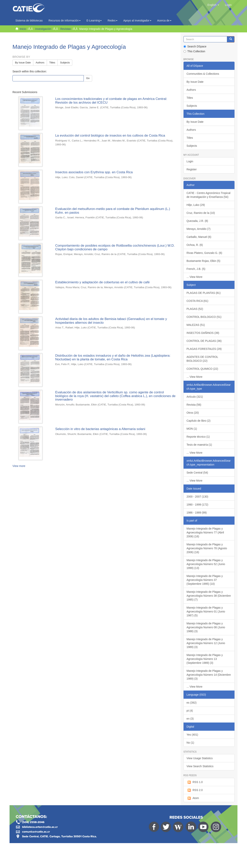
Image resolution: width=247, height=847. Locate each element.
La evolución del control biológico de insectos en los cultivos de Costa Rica (110, 135)
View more (18, 465)
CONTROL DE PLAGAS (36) (204, 340)
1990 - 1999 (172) (197, 504)
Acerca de (164, 20)
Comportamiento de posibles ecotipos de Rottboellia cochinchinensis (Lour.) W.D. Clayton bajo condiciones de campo (115, 247)
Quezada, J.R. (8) (197, 220)
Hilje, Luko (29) (196, 204)
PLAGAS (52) (195, 308)
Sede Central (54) (197, 472)
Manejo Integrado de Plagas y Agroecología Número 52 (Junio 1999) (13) (206, 564)
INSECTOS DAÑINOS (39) (203, 332)
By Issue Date (23, 62)
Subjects (65, 62)
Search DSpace (194, 46)
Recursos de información (65, 20)
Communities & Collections (203, 73)
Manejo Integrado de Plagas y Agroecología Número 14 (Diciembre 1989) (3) (209, 674)
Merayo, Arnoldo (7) (199, 228)
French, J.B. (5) (196, 268)
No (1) (190, 742)
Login (190, 161)
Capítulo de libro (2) (199, 420)
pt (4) (190, 710)
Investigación (43, 28)
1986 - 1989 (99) (197, 512)
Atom (193, 798)
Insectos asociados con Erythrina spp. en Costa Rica (94, 172)
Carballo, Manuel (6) (199, 236)
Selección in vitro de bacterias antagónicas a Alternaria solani (100, 429)
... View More (194, 276)
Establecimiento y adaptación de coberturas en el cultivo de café (102, 282)
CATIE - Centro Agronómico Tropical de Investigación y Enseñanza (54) (208, 194)
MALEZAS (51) (196, 324)
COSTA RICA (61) (197, 300)
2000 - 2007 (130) (197, 496)
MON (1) (192, 428)
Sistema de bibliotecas (29, 20)
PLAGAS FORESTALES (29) (204, 348)
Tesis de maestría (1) (199, 444)
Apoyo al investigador (137, 20)
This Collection (194, 51)
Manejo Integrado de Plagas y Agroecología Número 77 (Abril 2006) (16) (205, 532)
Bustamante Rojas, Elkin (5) (204, 260)
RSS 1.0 (195, 782)
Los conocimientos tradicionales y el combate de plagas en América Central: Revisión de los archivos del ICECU (111, 100)
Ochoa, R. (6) (195, 244)
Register (192, 169)
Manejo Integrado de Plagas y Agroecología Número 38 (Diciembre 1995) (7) (209, 595)
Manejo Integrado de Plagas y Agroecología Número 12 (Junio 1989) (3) (206, 643)
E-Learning (94, 20)
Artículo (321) (195, 396)
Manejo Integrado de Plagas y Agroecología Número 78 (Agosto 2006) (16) (207, 548)
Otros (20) (193, 412)
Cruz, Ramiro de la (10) (201, 212)
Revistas (65, 28)
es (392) (192, 702)
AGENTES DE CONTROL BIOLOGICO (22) (202, 358)
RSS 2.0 (195, 790)
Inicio (23, 28)
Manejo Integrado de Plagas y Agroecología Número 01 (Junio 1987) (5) (206, 611)
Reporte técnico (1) (198, 436)
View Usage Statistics (200, 758)
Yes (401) (192, 734)
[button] (213, 5)
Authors (40, 62)
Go (87, 78)
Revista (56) (194, 404)
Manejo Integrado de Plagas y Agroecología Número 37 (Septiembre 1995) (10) (205, 579)
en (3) (190, 718)
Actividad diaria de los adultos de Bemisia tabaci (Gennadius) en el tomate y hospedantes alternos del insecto (111, 320)
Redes (112, 20)
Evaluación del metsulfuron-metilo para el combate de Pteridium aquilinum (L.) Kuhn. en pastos (112, 210)
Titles (52, 62)
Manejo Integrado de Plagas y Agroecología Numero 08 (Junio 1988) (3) (206, 627)
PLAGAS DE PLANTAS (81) (204, 292)
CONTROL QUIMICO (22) (202, 368)
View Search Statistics (200, 766)
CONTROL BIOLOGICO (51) (204, 316)
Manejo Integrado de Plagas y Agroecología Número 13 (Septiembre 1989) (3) (205, 658)
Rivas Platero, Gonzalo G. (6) (204, 252)
